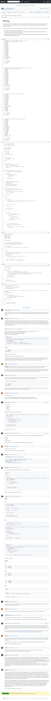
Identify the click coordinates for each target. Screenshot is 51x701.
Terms (12, 698)
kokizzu (6, 454)
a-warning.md (10, 8)
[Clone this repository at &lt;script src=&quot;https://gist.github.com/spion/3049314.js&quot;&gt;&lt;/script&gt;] (37, 12)
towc (6, 375)
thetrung (6, 393)
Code (3, 12)
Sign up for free (5, 693)
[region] (25, 28)
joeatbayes (7, 318)
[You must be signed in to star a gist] (42, 8)
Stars (15, 12)
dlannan (6, 655)
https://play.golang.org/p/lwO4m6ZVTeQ (17, 456)
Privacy (15, 698)
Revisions (9, 12)
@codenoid (8, 456)
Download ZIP (47, 12)
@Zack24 (6, 366)
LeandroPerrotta (8, 615)
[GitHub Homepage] (4, 698)
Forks (21, 12)
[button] (42, 12)
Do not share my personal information (42, 698)
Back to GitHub (26, 1)
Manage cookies (33, 698)
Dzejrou (6, 364)
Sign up (48, 1)
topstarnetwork (7, 310)
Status (20, 698)
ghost (6, 328)
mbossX (6, 496)
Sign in (44, 1)
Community (24, 698)
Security (18, 698)
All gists (22, 1)
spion (5, 8)
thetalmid (6, 601)
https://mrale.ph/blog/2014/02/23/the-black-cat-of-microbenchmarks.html (30, 631)
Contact (29, 698)
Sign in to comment (33, 693)
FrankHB (6, 669)
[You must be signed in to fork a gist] (47, 8)
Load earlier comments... (27, 307)
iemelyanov (7, 467)
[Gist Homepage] (4, 1)
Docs (27, 698)
